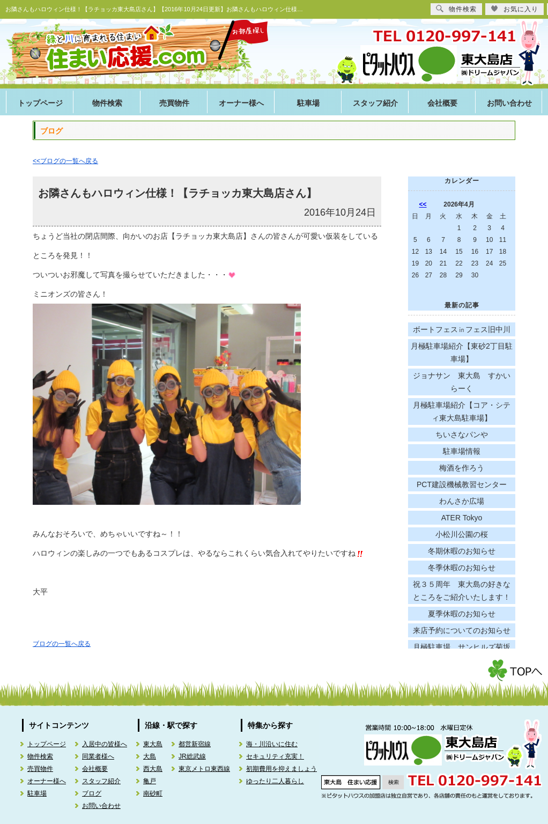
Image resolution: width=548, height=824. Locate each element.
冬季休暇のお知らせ (461, 567)
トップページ (40, 103)
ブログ (91, 793)
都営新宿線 (195, 744)
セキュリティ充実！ (275, 756)
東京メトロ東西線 (204, 768)
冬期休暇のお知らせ (461, 551)
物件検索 (107, 103)
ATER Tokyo (462, 517)
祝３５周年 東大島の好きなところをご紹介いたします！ (461, 590)
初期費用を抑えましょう (281, 768)
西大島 (152, 768)
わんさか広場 (461, 501)
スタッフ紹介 (375, 103)
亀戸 (149, 781)
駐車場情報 (461, 451)
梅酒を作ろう (461, 468)
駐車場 (308, 103)
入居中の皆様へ (104, 744)
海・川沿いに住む (272, 744)
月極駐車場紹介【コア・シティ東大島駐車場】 (461, 411)
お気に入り (514, 9)
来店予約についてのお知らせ (461, 630)
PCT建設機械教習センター (462, 484)
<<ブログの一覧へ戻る (65, 161)
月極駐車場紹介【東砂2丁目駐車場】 (462, 352)
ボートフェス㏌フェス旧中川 (461, 329)
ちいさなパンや (461, 434)
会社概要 (442, 103)
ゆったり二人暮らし (275, 781)
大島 (149, 756)
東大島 (152, 744)
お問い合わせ (509, 103)
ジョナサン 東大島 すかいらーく (461, 382)
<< (423, 204)
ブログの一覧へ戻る (62, 644)
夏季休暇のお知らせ (461, 613)
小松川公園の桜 (461, 534)
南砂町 (152, 793)
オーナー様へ (241, 103)
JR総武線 (192, 756)
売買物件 (174, 103)
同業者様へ (98, 756)
